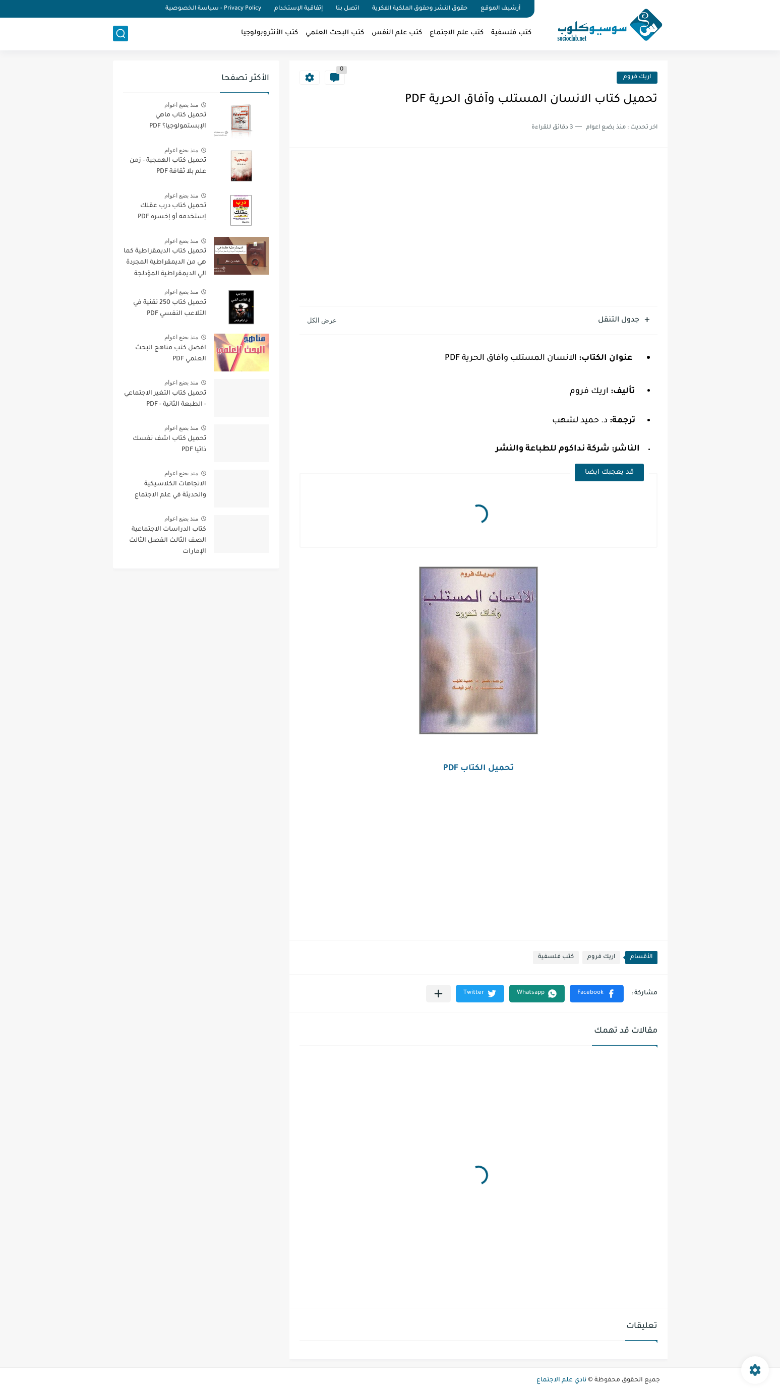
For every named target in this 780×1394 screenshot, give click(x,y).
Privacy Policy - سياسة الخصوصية (213, 9)
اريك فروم (637, 77)
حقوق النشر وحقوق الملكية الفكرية (419, 9)
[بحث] (120, 33)
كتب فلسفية (511, 33)
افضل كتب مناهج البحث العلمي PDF (170, 354)
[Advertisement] (478, 228)
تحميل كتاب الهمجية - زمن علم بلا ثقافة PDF (168, 166)
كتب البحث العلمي (335, 33)
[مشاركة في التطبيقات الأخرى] (438, 993)
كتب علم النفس (397, 33)
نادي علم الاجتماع (561, 1380)
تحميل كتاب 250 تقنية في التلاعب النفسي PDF (169, 308)
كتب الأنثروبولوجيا (269, 33)
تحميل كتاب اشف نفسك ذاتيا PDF (169, 444)
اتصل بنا (347, 9)
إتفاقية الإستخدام (298, 9)
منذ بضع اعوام (181, 104)
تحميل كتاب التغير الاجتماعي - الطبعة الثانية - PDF (165, 399)
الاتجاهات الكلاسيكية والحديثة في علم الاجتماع (170, 490)
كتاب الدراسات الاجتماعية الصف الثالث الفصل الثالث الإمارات (167, 541)
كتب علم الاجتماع (457, 33)
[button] (597, 993)
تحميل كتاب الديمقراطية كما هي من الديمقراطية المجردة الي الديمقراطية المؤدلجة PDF (165, 264)
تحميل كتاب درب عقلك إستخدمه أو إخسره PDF (172, 212)
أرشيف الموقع (500, 9)
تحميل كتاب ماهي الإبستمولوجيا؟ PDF (177, 121)
